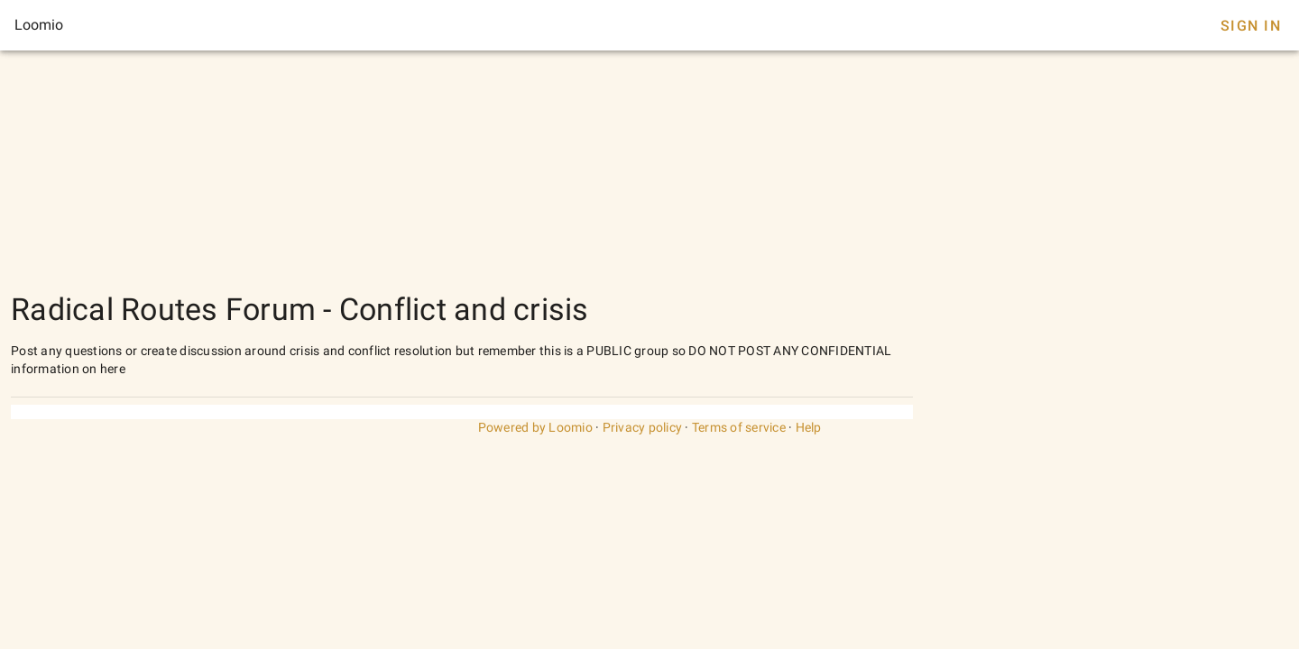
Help (809, 427)
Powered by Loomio (535, 427)
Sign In (1251, 25)
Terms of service (739, 427)
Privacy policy (643, 427)
